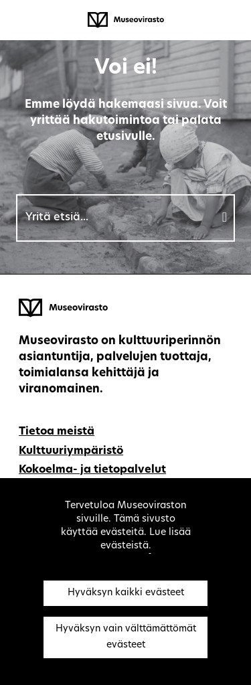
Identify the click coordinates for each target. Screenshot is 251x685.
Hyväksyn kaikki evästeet (126, 593)
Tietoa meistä (56, 432)
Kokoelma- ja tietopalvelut (92, 470)
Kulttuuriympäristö (71, 451)
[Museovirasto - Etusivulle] (126, 20)
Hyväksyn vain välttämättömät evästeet (126, 637)
